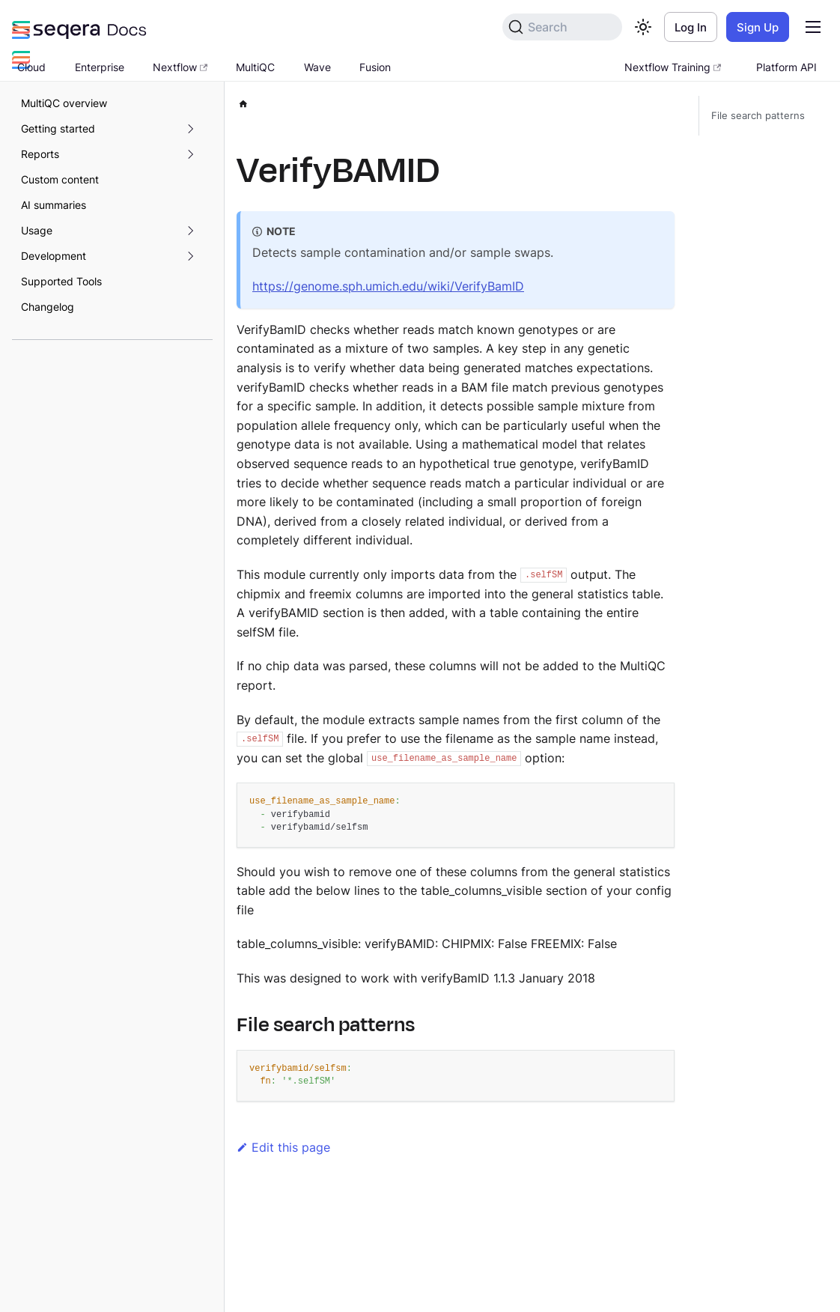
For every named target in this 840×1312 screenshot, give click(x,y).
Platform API (786, 67)
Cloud (31, 67)
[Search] (562, 26)
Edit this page (283, 1147)
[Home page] (243, 101)
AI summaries (53, 204)
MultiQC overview (64, 103)
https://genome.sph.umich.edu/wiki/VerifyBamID (388, 286)
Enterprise (99, 67)
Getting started (58, 128)
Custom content (60, 179)
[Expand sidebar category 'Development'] (190, 256)
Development (53, 255)
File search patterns (758, 115)
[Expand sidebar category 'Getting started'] (190, 129)
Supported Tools (61, 281)
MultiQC (255, 67)
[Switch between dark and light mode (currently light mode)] (643, 27)
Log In (691, 27)
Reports (40, 154)
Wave (317, 67)
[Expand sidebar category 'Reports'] (190, 154)
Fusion (375, 67)
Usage (36, 230)
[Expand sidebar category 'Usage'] (190, 230)
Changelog (47, 306)
